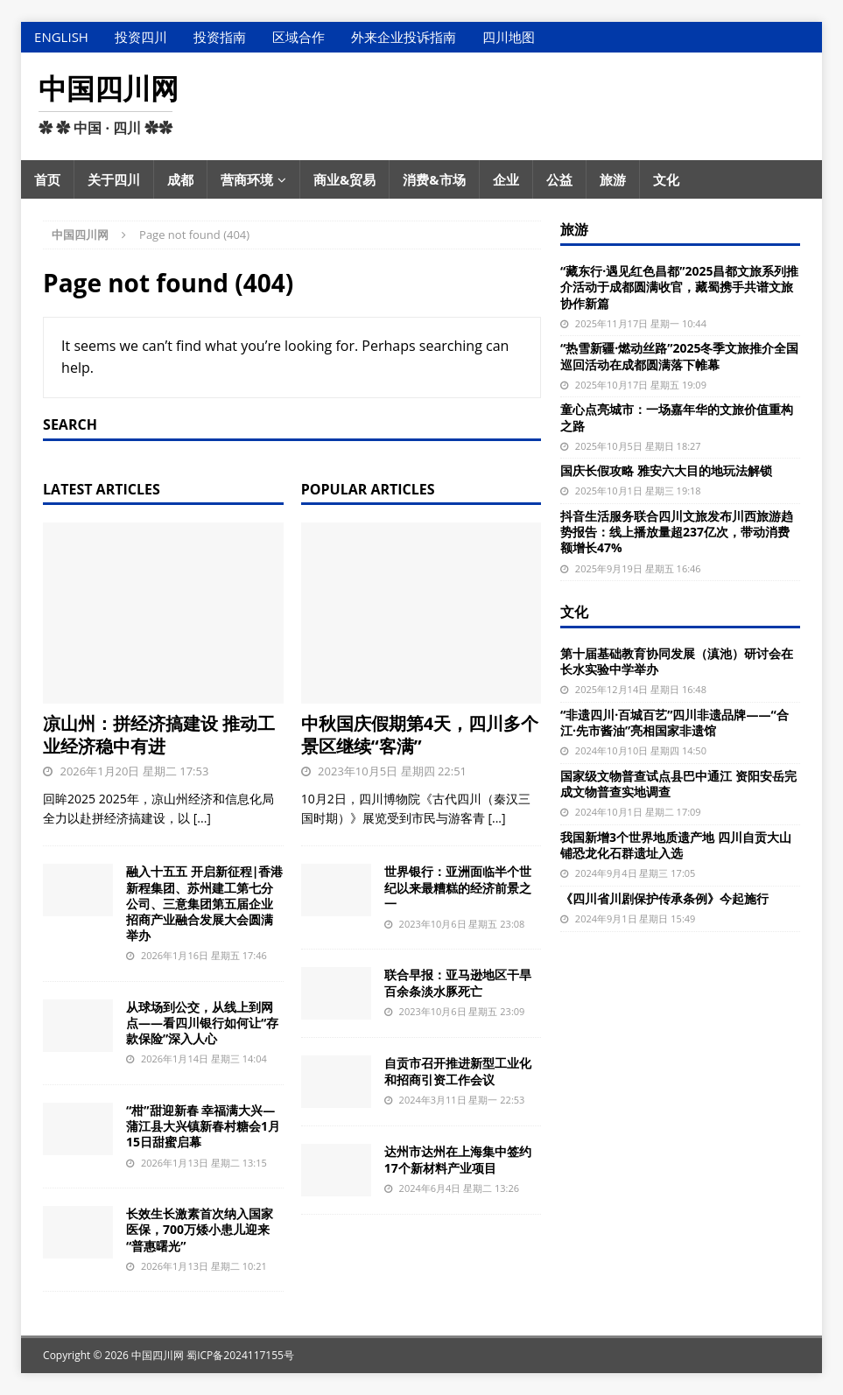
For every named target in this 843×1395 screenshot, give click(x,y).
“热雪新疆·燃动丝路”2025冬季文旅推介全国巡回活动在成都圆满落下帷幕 (679, 356)
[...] (202, 818)
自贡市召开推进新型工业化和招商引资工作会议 (457, 1071)
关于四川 (114, 179)
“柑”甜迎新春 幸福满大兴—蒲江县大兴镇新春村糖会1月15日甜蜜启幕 (203, 1126)
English (61, 37)
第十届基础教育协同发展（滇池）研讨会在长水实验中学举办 (676, 661)
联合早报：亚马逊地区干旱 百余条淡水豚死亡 (457, 982)
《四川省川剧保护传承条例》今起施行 (664, 898)
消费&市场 (434, 179)
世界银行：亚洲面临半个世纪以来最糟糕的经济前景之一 (457, 887)
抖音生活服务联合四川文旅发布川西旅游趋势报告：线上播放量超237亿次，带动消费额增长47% (676, 532)
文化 (666, 179)
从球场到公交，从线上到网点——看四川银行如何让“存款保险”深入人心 (202, 1023)
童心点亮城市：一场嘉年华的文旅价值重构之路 (676, 417)
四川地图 (508, 37)
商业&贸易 (344, 179)
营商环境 (247, 179)
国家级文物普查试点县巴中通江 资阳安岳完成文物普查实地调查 (678, 784)
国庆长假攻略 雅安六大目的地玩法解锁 (666, 470)
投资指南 (219, 37)
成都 (180, 179)
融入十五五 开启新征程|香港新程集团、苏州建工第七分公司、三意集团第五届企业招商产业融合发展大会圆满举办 (204, 903)
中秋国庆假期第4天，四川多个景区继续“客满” (419, 735)
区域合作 (298, 37)
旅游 (613, 179)
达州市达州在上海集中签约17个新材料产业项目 (457, 1159)
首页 (47, 179)
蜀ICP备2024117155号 (240, 1355)
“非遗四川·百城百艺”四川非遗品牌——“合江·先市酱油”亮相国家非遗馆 (674, 722)
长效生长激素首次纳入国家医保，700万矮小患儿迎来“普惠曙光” (199, 1229)
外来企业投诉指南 (403, 37)
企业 (506, 179)
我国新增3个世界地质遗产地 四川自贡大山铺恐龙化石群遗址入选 (675, 845)
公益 (559, 179)
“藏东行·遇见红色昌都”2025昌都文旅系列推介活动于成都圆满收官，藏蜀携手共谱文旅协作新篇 (679, 287)
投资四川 (141, 37)
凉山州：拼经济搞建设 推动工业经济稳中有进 (159, 735)
